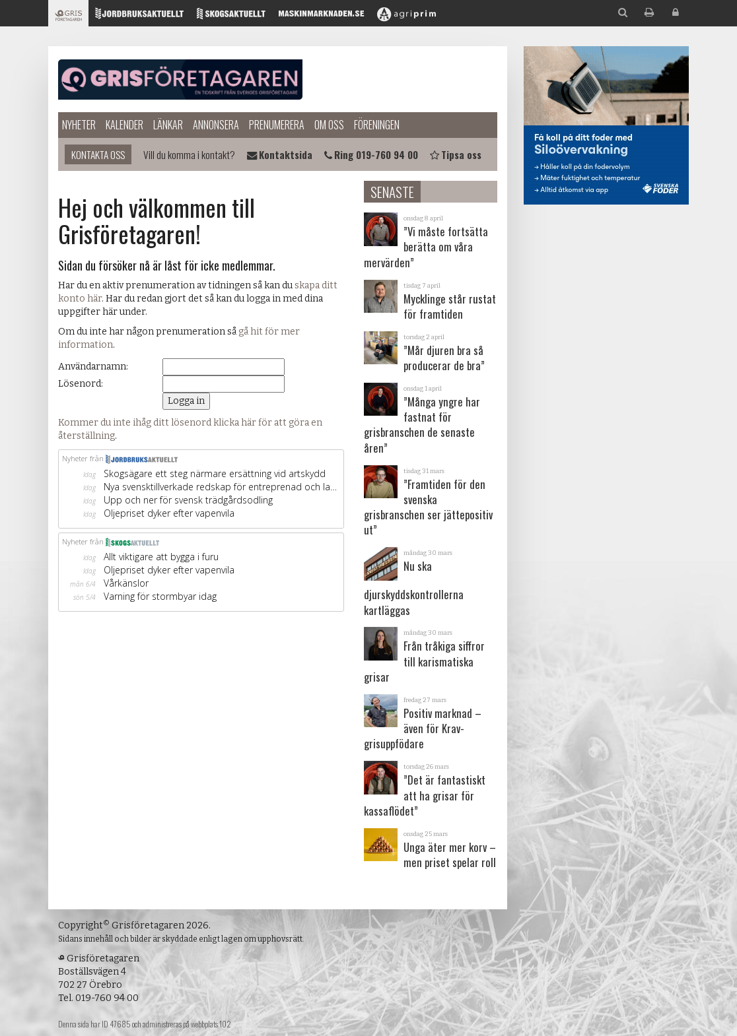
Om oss (329, 125)
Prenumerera (276, 125)
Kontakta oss (98, 154)
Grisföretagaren (180, 79)
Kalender (124, 125)
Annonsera (216, 125)
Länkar (168, 125)
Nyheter (79, 125)
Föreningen (377, 125)
